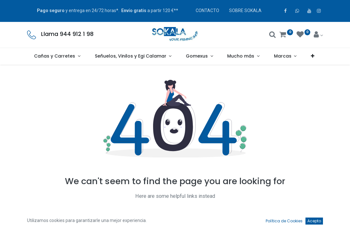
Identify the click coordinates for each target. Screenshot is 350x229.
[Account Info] (318, 35)
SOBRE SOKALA (245, 10)
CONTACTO (207, 10)
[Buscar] (272, 35)
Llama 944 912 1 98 (67, 34)
